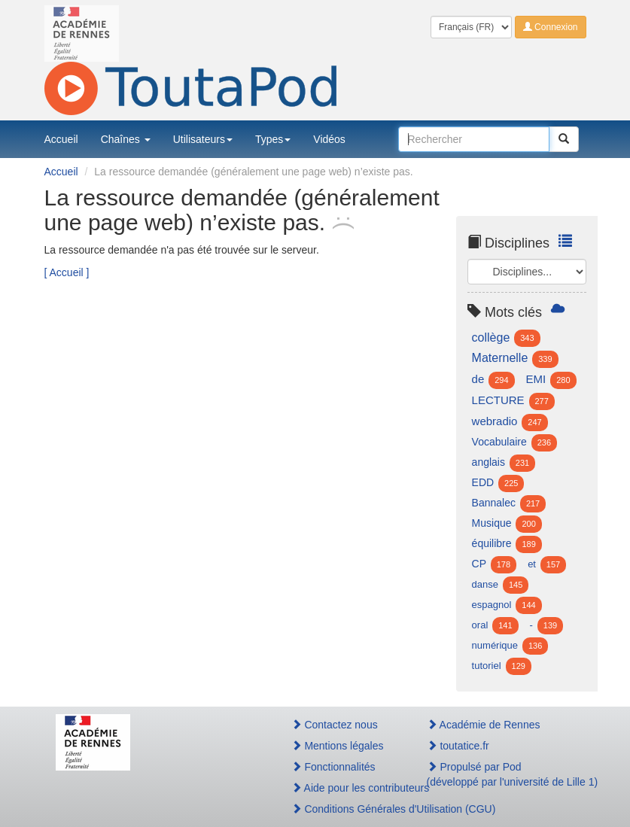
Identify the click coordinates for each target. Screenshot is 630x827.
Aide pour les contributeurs (342, 788)
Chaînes (126, 139)
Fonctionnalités (333, 767)
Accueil (61, 139)
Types (273, 139)
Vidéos (329, 139)
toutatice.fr (458, 746)
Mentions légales (337, 746)
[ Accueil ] (67, 272)
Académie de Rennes (483, 725)
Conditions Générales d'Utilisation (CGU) (342, 809)
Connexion (550, 27)
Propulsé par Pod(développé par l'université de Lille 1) (501, 774)
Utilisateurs (203, 139)
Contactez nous (334, 725)
